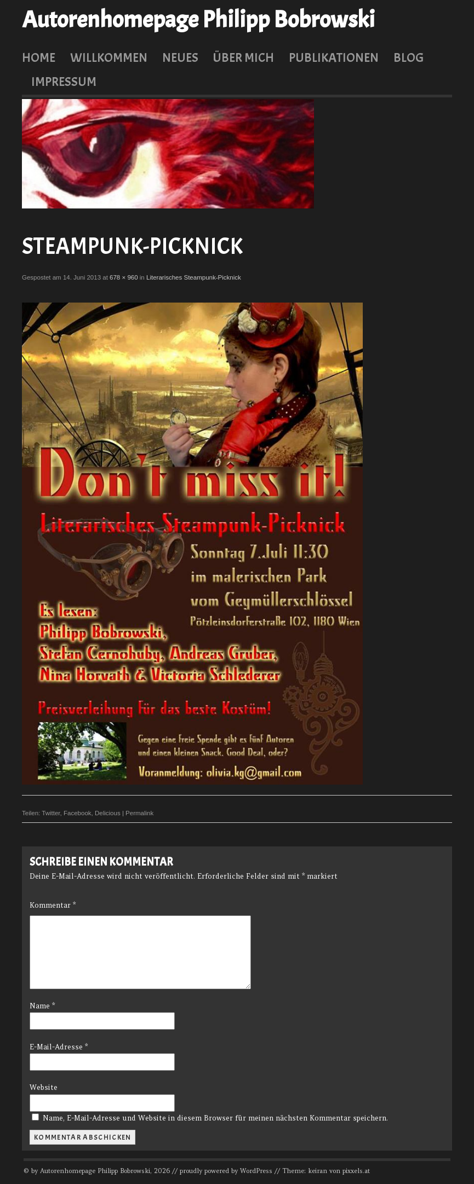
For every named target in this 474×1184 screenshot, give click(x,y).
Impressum (63, 81)
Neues (180, 57)
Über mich (243, 57)
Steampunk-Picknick (132, 246)
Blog (408, 57)
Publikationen (334, 57)
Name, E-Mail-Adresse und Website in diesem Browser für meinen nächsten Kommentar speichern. (215, 1118)
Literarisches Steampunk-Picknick (193, 277)
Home (38, 57)
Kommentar (53, 905)
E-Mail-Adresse (59, 1047)
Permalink (139, 813)
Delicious (108, 813)
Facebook (78, 813)
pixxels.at (356, 1171)
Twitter (51, 813)
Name (42, 1006)
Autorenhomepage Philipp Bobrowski (198, 19)
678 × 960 (124, 277)
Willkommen (108, 57)
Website (44, 1087)
